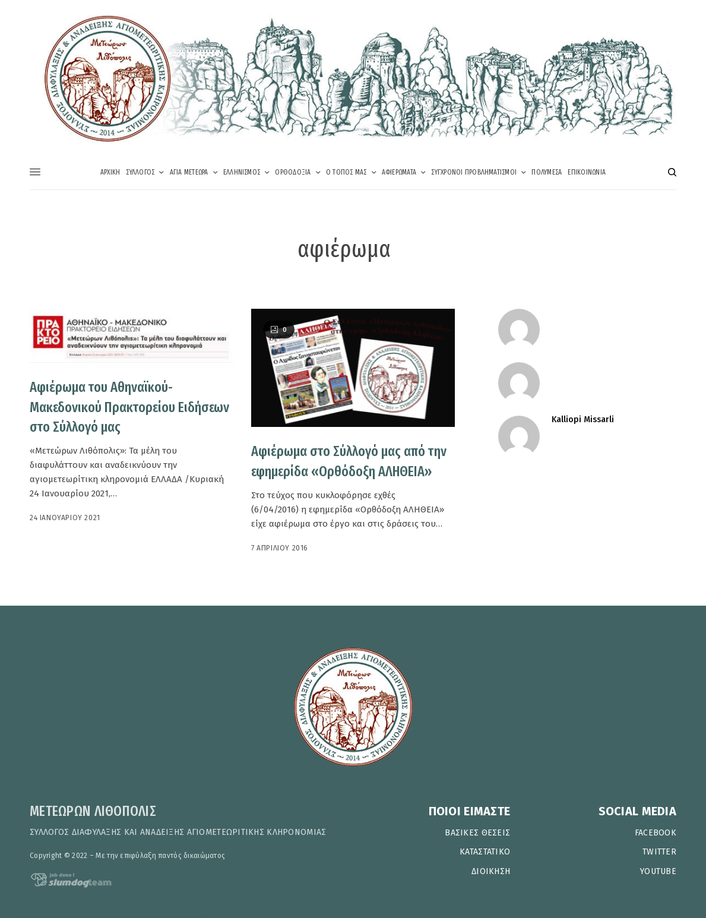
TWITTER (659, 852)
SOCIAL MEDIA (637, 811)
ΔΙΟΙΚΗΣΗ (490, 871)
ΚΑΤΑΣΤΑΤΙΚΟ (485, 852)
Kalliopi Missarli (583, 420)
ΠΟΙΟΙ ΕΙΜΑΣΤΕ (470, 811)
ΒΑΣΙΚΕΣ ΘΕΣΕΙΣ (477, 833)
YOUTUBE (658, 871)
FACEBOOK (655, 833)
